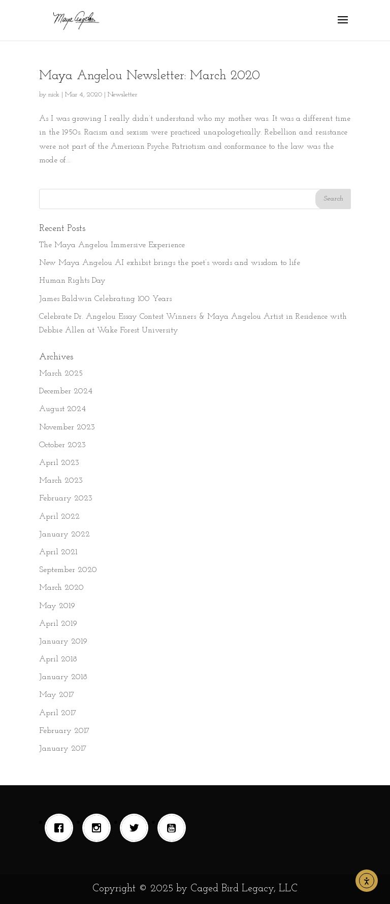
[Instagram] (99, 828)
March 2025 (61, 374)
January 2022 (64, 534)
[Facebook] (61, 828)
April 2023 (59, 463)
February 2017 (64, 731)
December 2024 (65, 391)
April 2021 (58, 552)
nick (53, 94)
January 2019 (63, 642)
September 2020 (68, 570)
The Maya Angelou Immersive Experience (112, 245)
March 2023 (61, 481)
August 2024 (62, 409)
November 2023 (67, 427)
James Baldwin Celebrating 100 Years (105, 299)
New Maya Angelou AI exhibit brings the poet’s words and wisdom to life (169, 263)
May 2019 (57, 606)
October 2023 (62, 445)
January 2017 (63, 749)
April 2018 (58, 659)
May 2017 (57, 695)
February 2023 (65, 498)
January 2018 (63, 677)
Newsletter (122, 94)
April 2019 (58, 624)
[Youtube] (174, 828)
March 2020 (61, 588)
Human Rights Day (72, 281)
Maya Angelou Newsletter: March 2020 (149, 76)
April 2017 (58, 713)
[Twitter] (136, 828)
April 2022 (59, 517)
